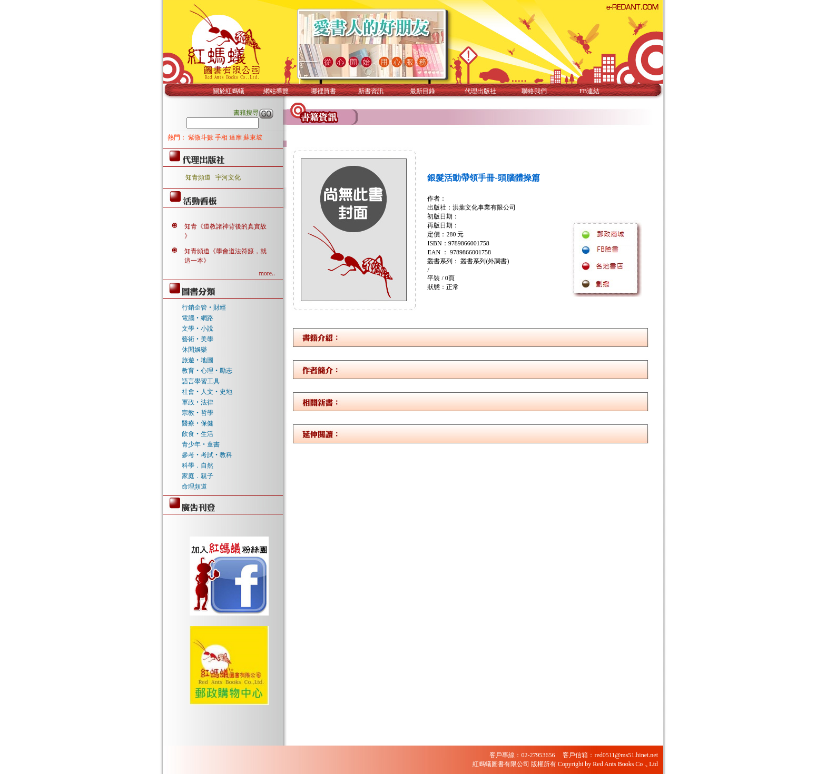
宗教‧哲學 (197, 412)
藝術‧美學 (197, 339)
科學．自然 (197, 465)
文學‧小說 (197, 328)
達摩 (236, 137)
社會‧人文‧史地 (207, 391)
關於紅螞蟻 (228, 91)
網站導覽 (276, 91)
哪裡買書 (323, 91)
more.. (267, 273)
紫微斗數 (201, 137)
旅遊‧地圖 (197, 360)
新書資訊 (371, 91)
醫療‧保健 (197, 423)
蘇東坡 (252, 137)
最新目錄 (422, 91)
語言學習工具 (201, 381)
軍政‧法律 (197, 402)
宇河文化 (228, 177)
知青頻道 (198, 177)
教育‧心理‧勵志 (207, 370)
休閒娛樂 (194, 349)
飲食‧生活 (197, 434)
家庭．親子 (197, 476)
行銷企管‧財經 (204, 307)
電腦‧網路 (197, 318)
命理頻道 (194, 486)
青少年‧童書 (201, 444)
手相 (222, 137)
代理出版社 (480, 91)
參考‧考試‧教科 (207, 455)
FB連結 (589, 91)
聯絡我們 (534, 91)
